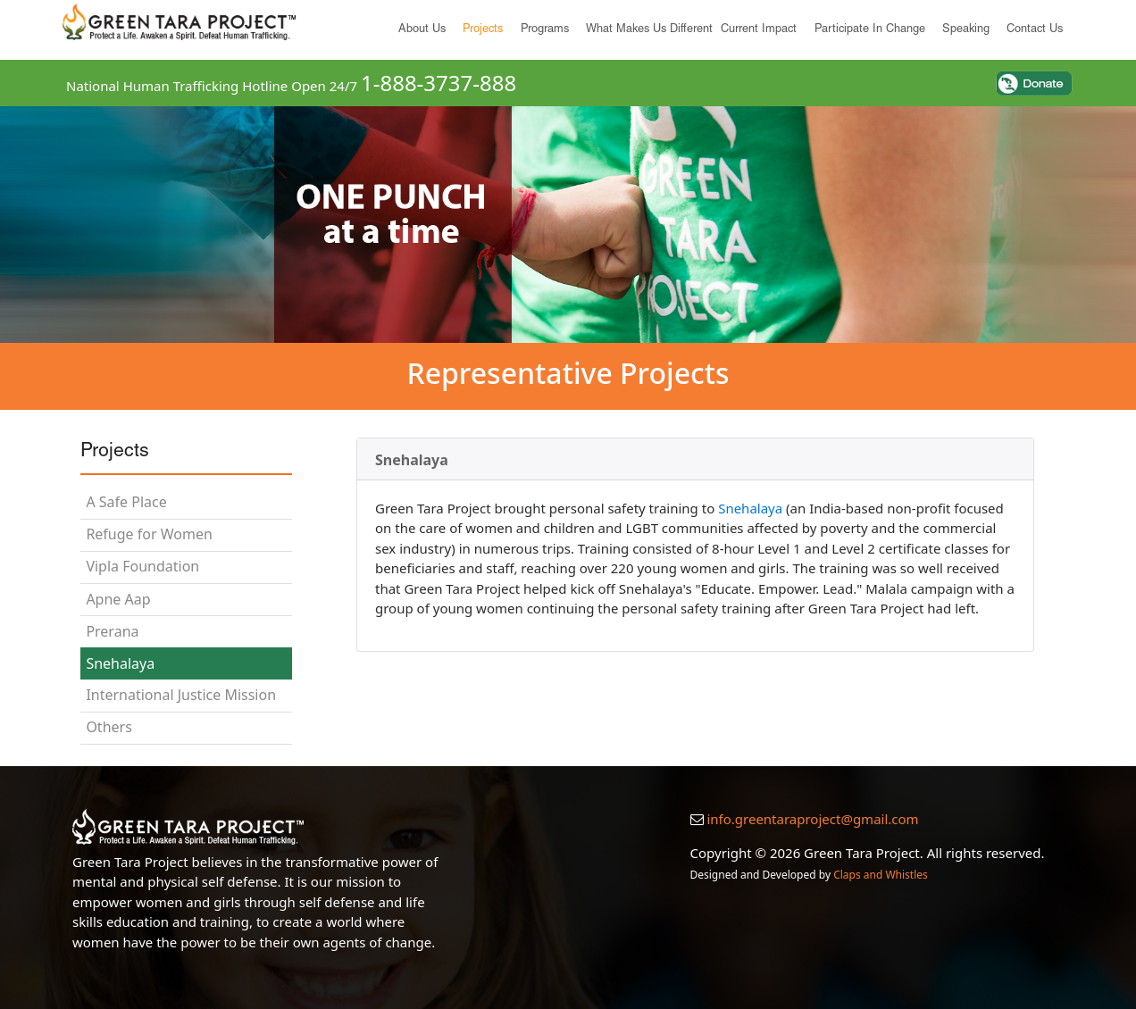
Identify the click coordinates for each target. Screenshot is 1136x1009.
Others (108, 727)
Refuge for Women (149, 534)
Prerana (112, 631)
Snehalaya (120, 663)
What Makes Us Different (649, 30)
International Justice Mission (181, 695)
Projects (483, 30)
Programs (545, 30)
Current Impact (759, 30)
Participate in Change (869, 30)
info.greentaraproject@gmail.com (812, 819)
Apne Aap (118, 599)
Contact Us (1035, 30)
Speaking (966, 30)
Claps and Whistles (880, 874)
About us (422, 30)
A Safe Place (126, 502)
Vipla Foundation (142, 566)
